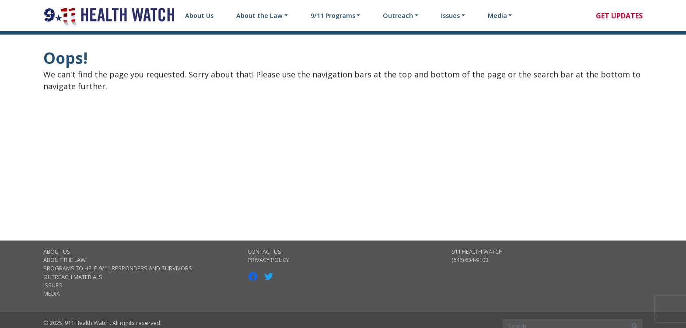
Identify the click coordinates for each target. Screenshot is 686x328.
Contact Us (264, 251)
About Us (199, 15)
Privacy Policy (268, 260)
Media (497, 15)
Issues (450, 15)
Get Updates (619, 16)
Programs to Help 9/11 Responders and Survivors (117, 268)
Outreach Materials (72, 277)
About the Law (259, 15)
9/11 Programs (333, 15)
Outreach (398, 15)
